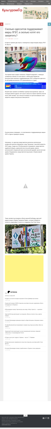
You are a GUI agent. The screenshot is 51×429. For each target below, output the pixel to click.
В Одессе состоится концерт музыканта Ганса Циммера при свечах (21, 300)
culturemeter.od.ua (6, 426)
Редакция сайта (20, 5)
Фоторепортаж (4, 5)
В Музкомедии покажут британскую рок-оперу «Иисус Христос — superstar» (23, 310)
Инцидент (12, 5)
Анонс (19, 1)
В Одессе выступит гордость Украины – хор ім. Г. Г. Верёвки (20, 338)
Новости (3, 1)
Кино (41, 1)
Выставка (28, 1)
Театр (45, 1)
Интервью (35, 1)
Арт (24, 1)
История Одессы (11, 1)
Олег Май (10, 40)
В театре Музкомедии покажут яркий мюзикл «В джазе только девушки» (23, 349)
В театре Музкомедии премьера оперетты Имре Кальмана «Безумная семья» (24, 321)
